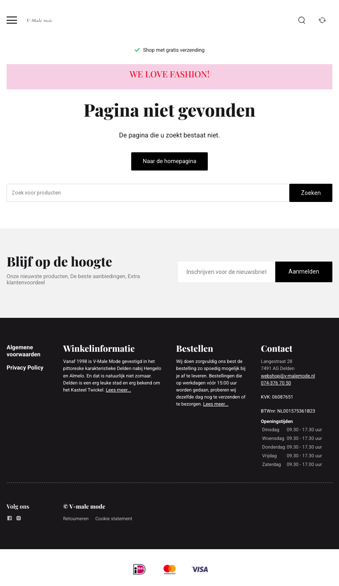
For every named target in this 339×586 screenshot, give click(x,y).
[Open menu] (12, 20)
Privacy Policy (25, 368)
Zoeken (311, 193)
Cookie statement (113, 518)
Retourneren (76, 518)
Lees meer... (118, 390)
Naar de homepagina (170, 161)
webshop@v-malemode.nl (288, 376)
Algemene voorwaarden (24, 351)
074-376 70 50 (276, 383)
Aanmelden (304, 271)
